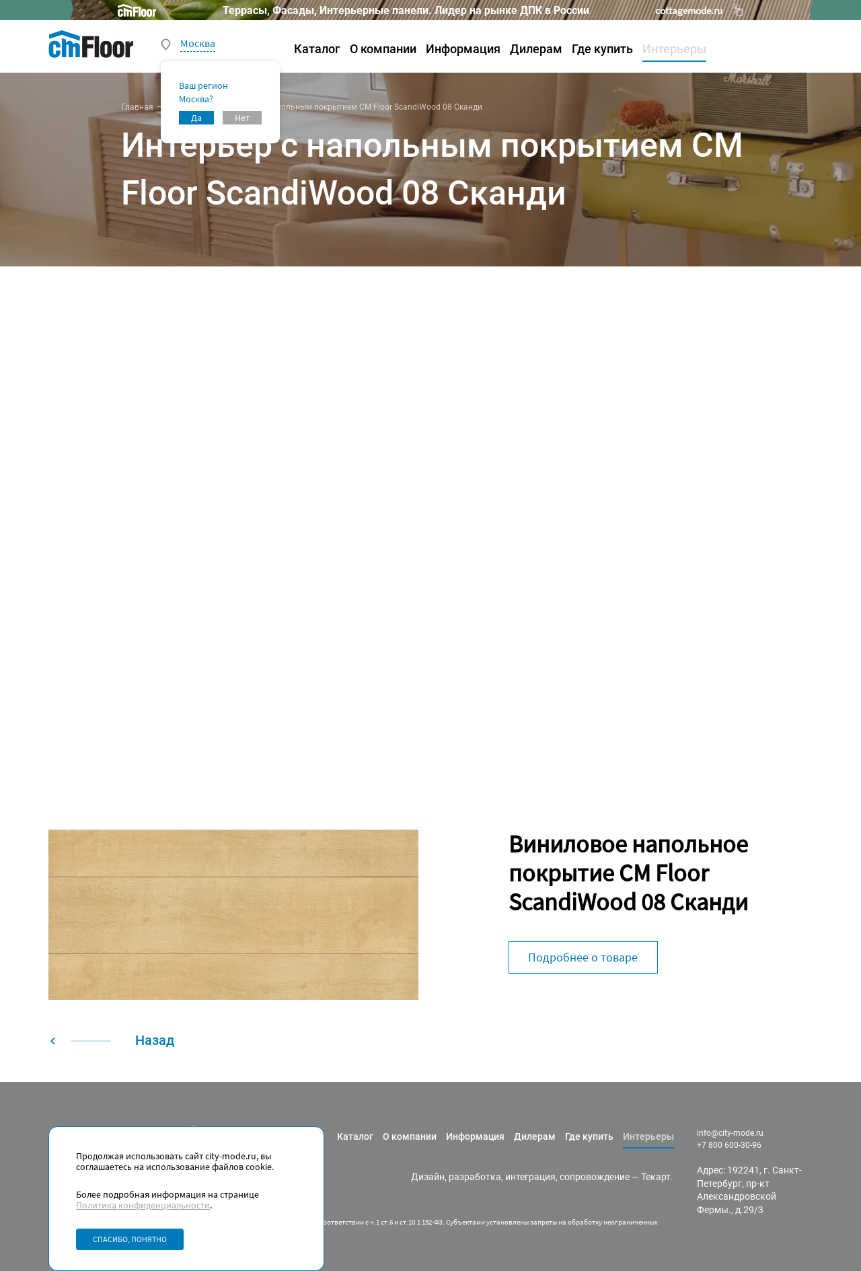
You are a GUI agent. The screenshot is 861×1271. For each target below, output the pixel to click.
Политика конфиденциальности (143, 1205)
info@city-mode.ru (730, 1133)
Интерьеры (674, 49)
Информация (463, 49)
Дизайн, (429, 1176)
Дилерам (536, 49)
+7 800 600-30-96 (729, 1145)
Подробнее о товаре (583, 957)
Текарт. (657, 1176)
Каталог (317, 49)
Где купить (602, 49)
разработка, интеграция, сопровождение (539, 1176)
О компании (383, 49)
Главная (137, 107)
